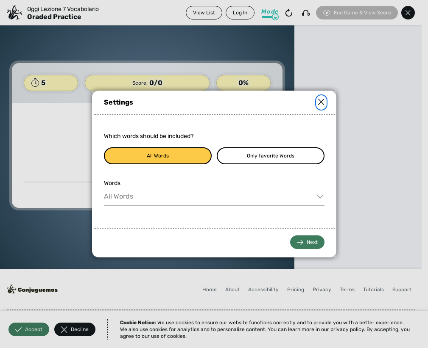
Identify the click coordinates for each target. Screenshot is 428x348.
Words (112, 183)
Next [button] (307, 242)
